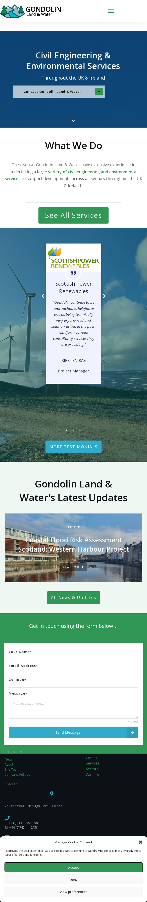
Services (92, 754)
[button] (140, 842)
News (9, 750)
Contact (91, 749)
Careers (92, 765)
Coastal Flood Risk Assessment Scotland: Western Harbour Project (73, 539)
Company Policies (17, 766)
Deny (74, 879)
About (9, 755)
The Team (12, 761)
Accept (73, 867)
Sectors (92, 760)
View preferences (73, 891)
